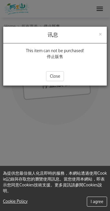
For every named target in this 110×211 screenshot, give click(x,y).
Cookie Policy (15, 201)
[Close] (100, 33)
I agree (97, 201)
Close (55, 76)
